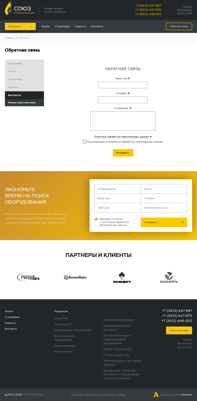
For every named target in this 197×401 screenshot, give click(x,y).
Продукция (20, 26)
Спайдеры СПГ (63, 324)
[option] (30, 277)
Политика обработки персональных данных (121, 136)
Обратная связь (179, 330)
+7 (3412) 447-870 (148, 10)
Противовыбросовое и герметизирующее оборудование (117, 339)
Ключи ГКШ (61, 318)
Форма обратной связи (22, 102)
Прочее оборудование (117, 349)
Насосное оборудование (118, 319)
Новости (80, 26)
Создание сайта (170, 394)
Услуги (45, 26)
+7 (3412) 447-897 (148, 5)
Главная (9, 37)
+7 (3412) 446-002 (148, 14)
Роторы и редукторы (116, 354)
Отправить (164, 222)
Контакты (97, 26)
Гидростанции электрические (72, 330)
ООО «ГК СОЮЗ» (33, 394)
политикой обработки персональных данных (114, 223)
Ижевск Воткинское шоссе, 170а (184, 10)
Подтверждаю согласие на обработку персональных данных (123, 141)
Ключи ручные (62, 351)
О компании (62, 26)
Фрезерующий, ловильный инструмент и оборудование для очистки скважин (121, 374)
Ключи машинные (64, 345)
